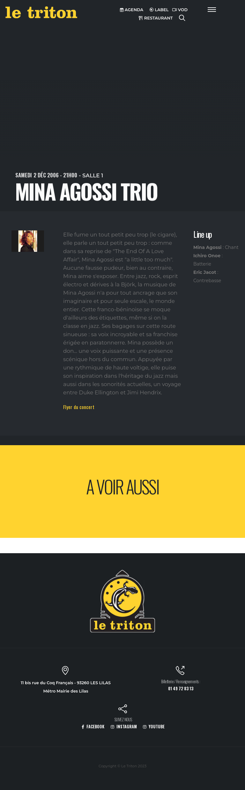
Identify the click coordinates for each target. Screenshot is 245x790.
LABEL (159, 10)
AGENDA (131, 10)
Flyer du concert (78, 406)
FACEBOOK (93, 727)
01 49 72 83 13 (180, 688)
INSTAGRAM (124, 727)
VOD (180, 10)
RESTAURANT (156, 18)
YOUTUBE (154, 727)
